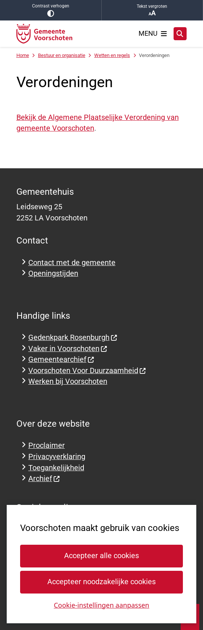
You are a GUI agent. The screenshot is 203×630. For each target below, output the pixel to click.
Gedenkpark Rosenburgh (73, 337)
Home (22, 55)
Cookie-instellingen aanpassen (101, 604)
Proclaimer (46, 445)
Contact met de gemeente (71, 262)
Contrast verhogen (50, 10)
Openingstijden (53, 273)
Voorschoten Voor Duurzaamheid (87, 370)
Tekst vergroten (152, 10)
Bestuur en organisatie (61, 55)
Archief (44, 478)
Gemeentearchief (61, 359)
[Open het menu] (153, 33)
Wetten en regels (112, 55)
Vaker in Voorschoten (68, 348)
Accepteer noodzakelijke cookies (101, 582)
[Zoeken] (180, 33)
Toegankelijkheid (56, 468)
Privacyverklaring (56, 456)
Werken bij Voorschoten (67, 381)
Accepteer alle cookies (101, 555)
